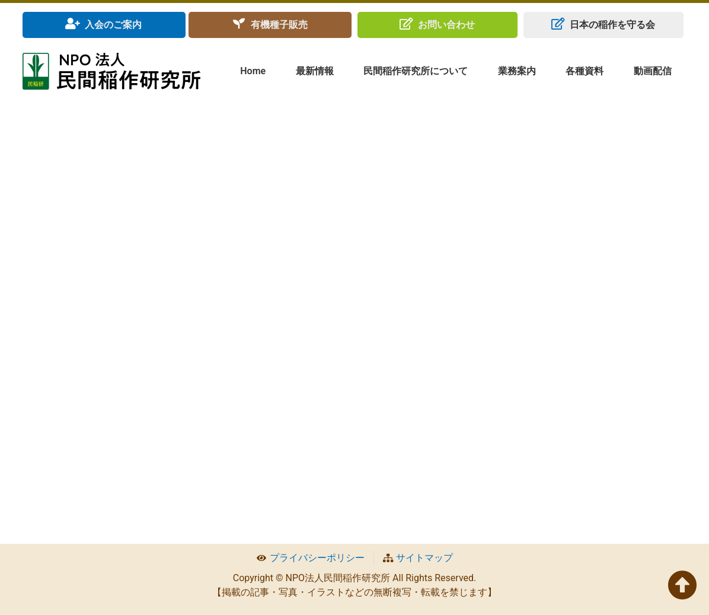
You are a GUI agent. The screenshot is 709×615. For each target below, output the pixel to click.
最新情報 (315, 71)
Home (253, 71)
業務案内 (517, 71)
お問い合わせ (446, 24)
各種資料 (584, 71)
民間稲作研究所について (415, 71)
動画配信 (653, 71)
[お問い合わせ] (406, 24)
